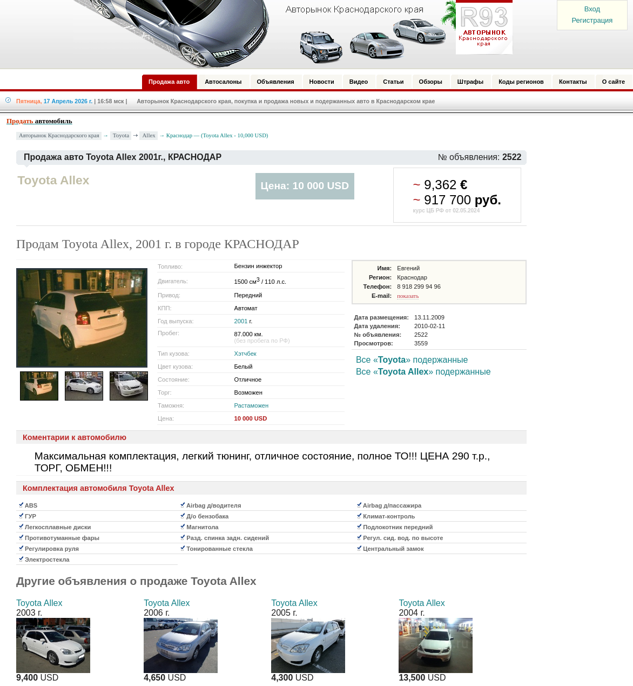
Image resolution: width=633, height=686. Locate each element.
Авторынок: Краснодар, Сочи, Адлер (289, 34)
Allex (148, 135)
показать (408, 295)
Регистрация (591, 20)
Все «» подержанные (412, 359)
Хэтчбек (245, 353)
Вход (592, 9)
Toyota (121, 135)
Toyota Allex (39, 603)
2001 (240, 321)
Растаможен (251, 405)
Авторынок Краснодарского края (59, 135)
